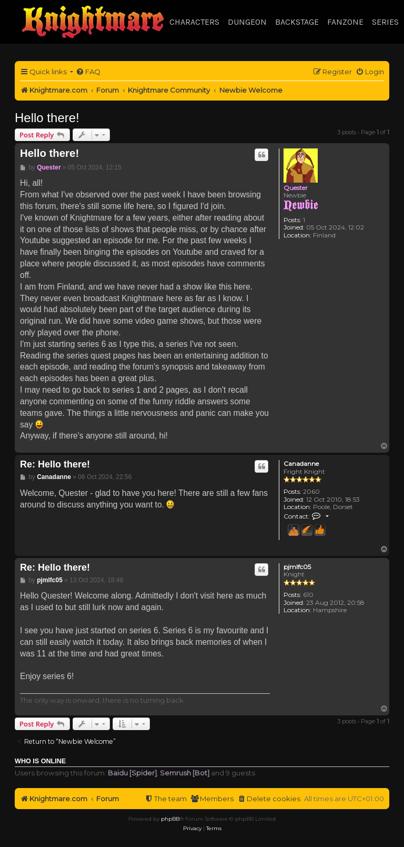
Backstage (297, 22)
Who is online (40, 761)
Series (385, 22)
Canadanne (301, 463)
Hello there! (47, 118)
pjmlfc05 (297, 567)
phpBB (170, 818)
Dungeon (247, 22)
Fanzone (345, 22)
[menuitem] (88, 71)
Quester (296, 188)
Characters (194, 22)
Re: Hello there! (55, 464)
